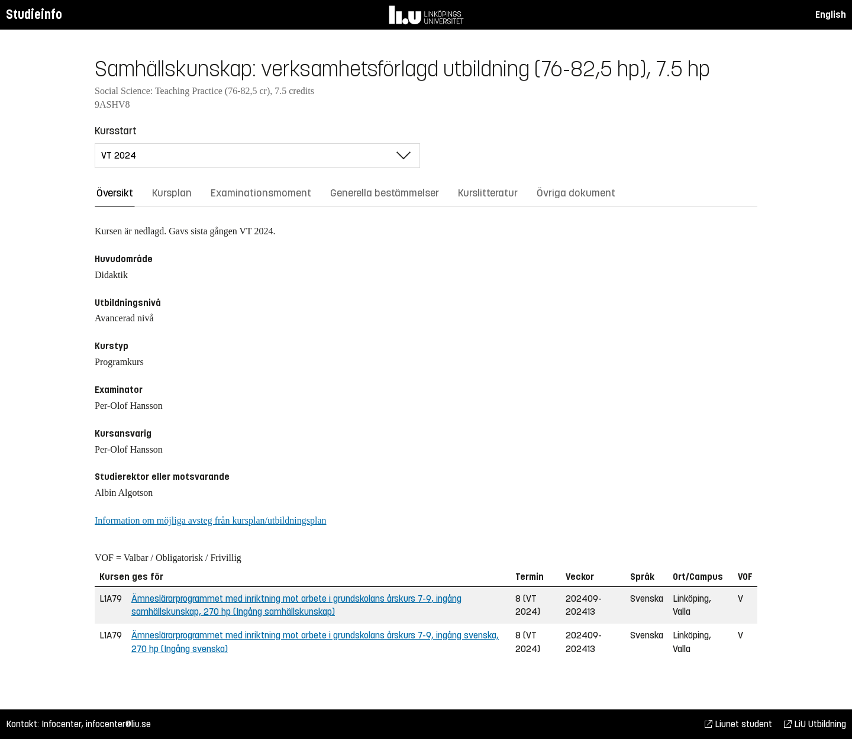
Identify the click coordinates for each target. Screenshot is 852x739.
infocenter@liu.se (118, 724)
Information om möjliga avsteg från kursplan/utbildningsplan (210, 520)
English (830, 14)
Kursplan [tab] (172, 192)
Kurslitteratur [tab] (488, 192)
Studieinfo (34, 14)
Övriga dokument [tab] (576, 192)
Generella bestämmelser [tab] (384, 192)
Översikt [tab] (114, 192)
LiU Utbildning (815, 724)
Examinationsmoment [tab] (261, 192)
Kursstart (116, 130)
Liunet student (738, 724)
